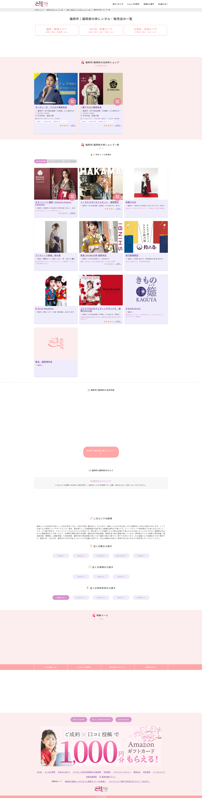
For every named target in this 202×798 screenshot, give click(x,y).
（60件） (117, 125)
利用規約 (107, 772)
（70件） (117, 321)
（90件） (72, 213)
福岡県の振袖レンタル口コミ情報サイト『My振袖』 (85, 781)
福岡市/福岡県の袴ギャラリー (101, 451)
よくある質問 (50, 772)
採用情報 (146, 772)
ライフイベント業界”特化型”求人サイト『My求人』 (129, 781)
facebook (123, 719)
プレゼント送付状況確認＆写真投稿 (87, 772)
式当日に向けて (64, 772)
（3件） (118, 264)
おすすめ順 (40, 161)
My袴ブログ (151, 667)
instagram (79, 719)
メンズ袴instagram (101, 719)
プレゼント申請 (84, 667)
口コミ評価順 (70, 161)
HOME (39, 772)
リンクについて (159, 772)
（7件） (118, 208)
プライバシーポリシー (122, 772)
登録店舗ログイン (107, 776)
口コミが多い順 (55, 161)
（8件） (73, 125)
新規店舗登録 (91, 776)
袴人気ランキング (118, 667)
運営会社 (137, 772)
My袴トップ (51, 667)
